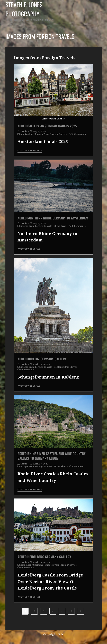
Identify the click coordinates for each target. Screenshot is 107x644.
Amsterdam (26, 134)
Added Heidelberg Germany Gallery (44, 556)
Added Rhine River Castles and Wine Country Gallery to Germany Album (51, 456)
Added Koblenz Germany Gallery (42, 358)
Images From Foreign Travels (51, 134)
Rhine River (60, 226)
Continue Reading (29, 150)
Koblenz (58, 367)
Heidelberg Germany (31, 565)
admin (23, 131)
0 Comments (79, 134)
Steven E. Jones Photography (33, 11)
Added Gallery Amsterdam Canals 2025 (47, 125)
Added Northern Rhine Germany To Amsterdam (52, 217)
